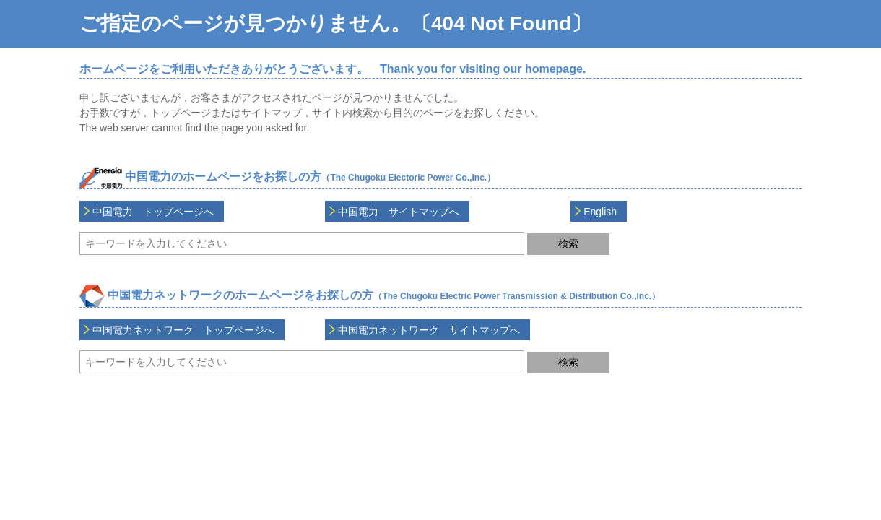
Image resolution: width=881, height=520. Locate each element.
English (600, 211)
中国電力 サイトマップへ (398, 211)
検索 (568, 243)
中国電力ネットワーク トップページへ (183, 330)
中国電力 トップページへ (153, 211)
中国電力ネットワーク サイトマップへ (429, 330)
